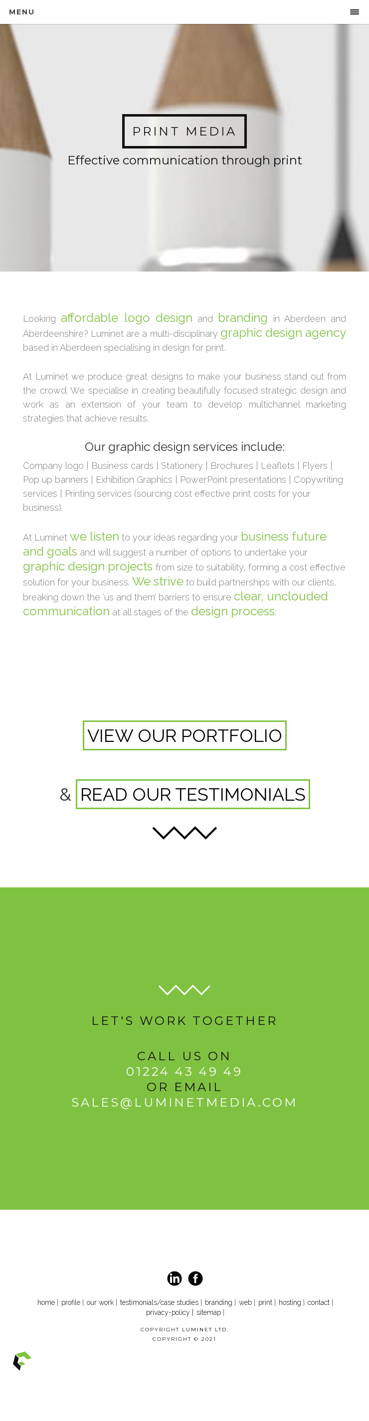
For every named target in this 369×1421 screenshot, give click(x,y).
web (245, 1302)
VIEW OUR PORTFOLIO (184, 735)
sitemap (208, 1312)
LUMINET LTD (204, 1329)
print (265, 1302)
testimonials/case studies (159, 1302)
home (46, 1302)
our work (100, 1302)
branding (218, 1302)
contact (320, 1302)
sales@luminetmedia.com (184, 1102)
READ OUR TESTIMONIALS (193, 794)
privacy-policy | (169, 1312)
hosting (290, 1302)
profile (70, 1302)
